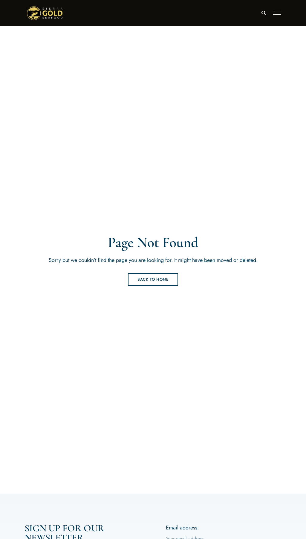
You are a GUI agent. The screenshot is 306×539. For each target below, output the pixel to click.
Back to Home (153, 279)
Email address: (182, 528)
